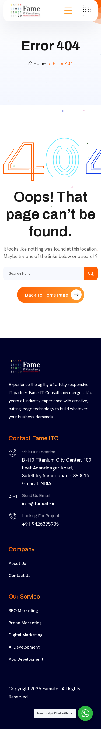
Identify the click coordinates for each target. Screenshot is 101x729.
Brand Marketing (25, 623)
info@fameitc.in (39, 503)
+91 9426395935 (40, 524)
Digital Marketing (26, 635)
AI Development (24, 647)
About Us (17, 563)
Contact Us (19, 575)
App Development (26, 659)
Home (37, 63)
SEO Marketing (23, 610)
